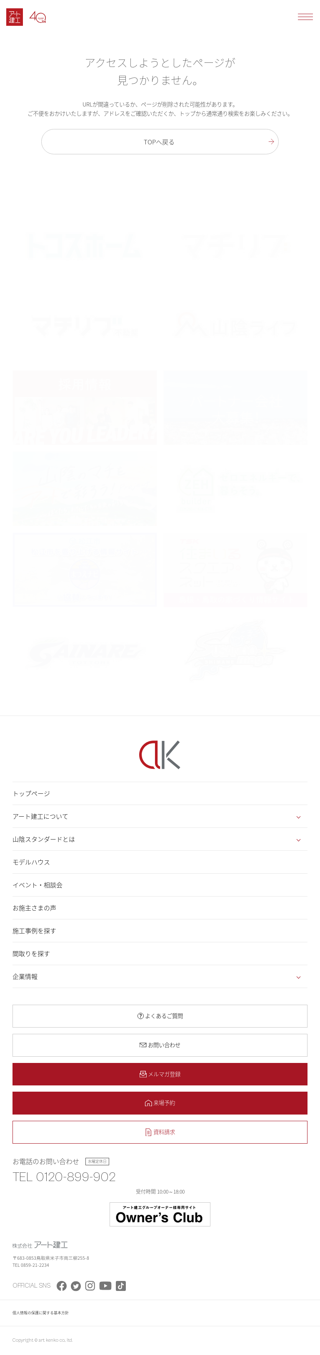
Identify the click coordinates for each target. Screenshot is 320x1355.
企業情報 (25, 976)
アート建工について (40, 816)
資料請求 (164, 1131)
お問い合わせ (164, 1044)
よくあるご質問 (164, 1015)
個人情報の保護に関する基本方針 (40, 1312)
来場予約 (164, 1102)
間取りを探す (31, 953)
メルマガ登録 (164, 1074)
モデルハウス (31, 862)
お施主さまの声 (34, 907)
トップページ (31, 793)
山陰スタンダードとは (43, 839)
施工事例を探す (34, 930)
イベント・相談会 (37, 884)
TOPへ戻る (159, 141)
